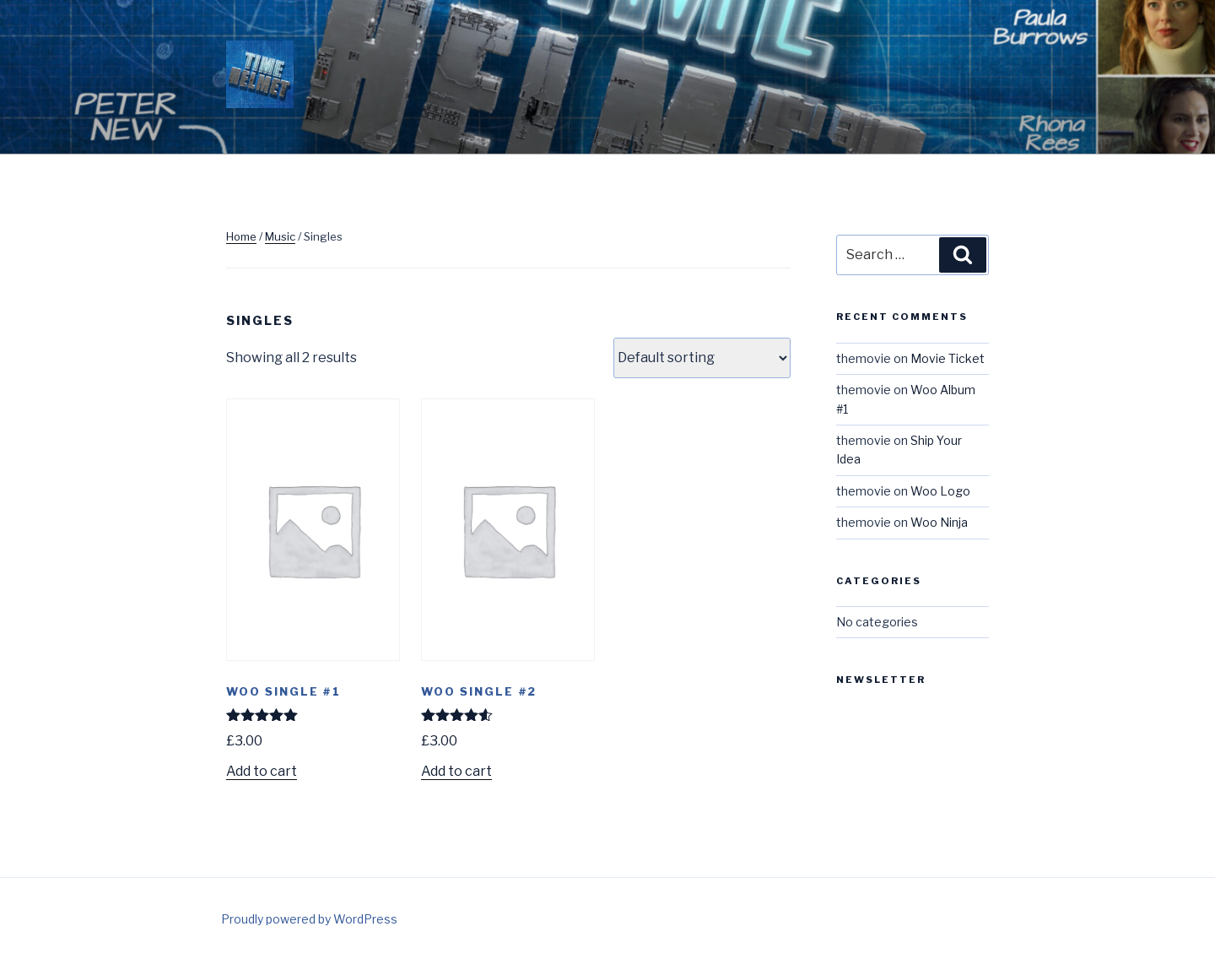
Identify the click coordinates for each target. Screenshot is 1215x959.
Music (280, 236)
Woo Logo (940, 491)
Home (241, 236)
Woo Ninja (939, 522)
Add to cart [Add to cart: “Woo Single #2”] (456, 771)
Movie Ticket (947, 358)
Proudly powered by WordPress (309, 919)
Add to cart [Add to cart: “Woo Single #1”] (261, 771)
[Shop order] (702, 358)
